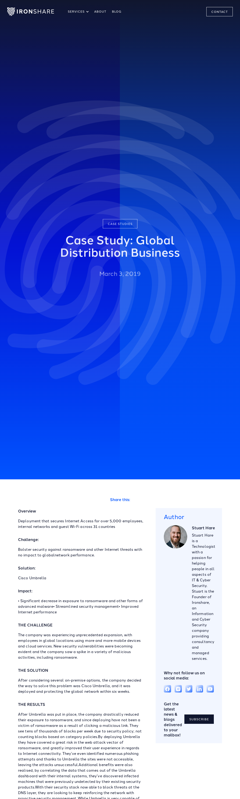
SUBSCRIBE (199, 719)
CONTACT (219, 12)
